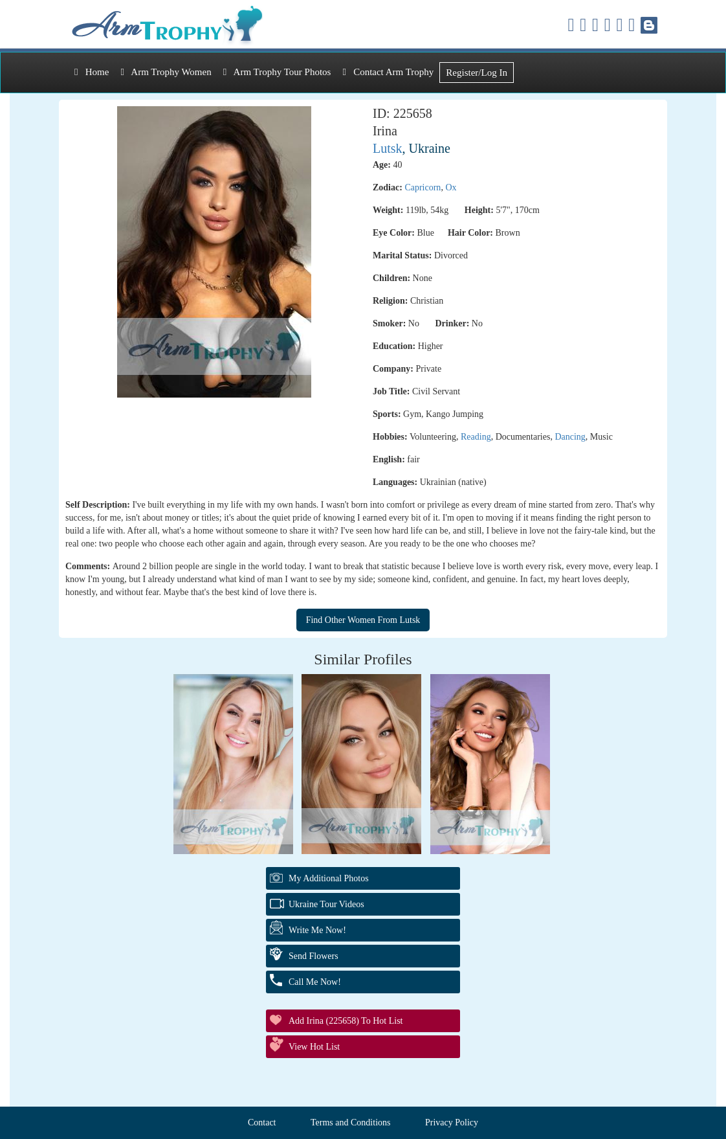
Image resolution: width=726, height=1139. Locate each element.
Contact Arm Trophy (388, 72)
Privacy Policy (451, 1122)
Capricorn (422, 187)
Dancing (570, 437)
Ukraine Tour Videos (326, 904)
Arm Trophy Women (165, 72)
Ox (450, 187)
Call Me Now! (315, 982)
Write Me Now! (317, 930)
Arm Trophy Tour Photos (277, 72)
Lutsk (387, 148)
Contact (262, 1122)
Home (91, 72)
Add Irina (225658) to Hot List (345, 1021)
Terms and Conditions (350, 1122)
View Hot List (314, 1047)
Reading (476, 437)
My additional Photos (329, 878)
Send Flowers (313, 956)
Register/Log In (476, 72)
